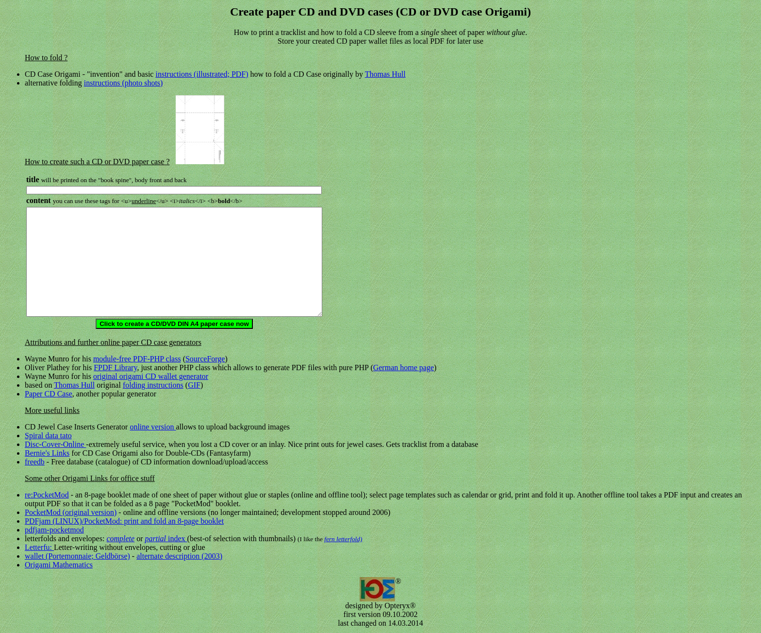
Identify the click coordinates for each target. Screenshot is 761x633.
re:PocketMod (47, 495)
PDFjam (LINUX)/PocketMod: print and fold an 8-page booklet (124, 521)
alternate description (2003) (179, 556)
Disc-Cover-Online (55, 444)
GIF (194, 385)
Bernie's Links (47, 453)
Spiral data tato (48, 435)
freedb (35, 462)
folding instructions (153, 385)
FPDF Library (115, 367)
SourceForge (205, 359)
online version (153, 427)
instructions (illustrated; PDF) (201, 74)
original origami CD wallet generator (150, 376)
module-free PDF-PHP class (137, 359)
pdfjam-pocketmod (54, 530)
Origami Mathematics (59, 565)
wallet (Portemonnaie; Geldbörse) (77, 556)
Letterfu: (39, 547)
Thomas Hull (385, 74)
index (166, 538)
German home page (403, 367)
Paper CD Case (48, 394)
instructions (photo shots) (123, 83)
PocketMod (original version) (70, 512)
